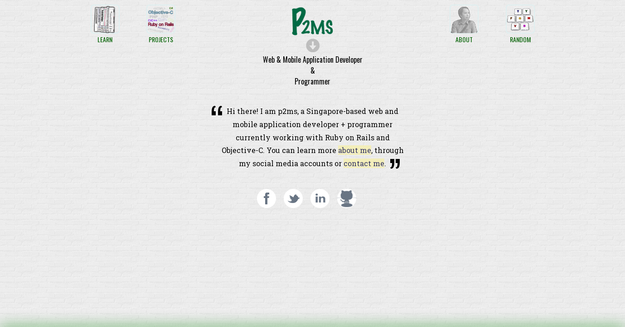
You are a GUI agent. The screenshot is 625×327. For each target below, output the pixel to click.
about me (354, 150)
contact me (364, 163)
